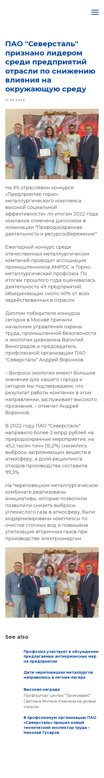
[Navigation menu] (95, 12)
